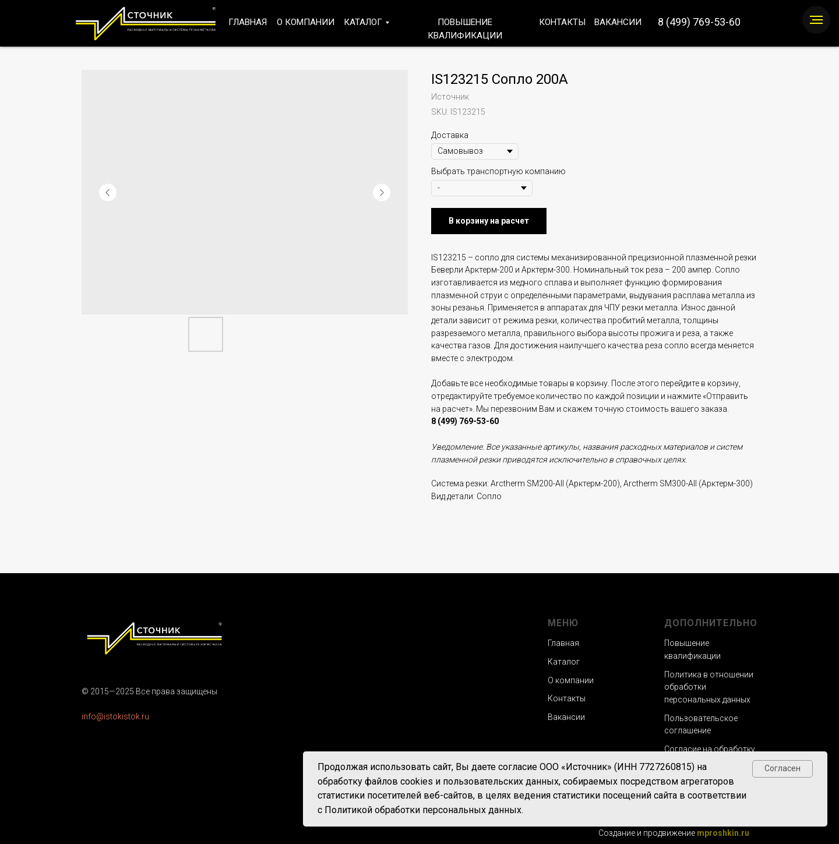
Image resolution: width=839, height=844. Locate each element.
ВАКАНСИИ (617, 22)
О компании (571, 680)
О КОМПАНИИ (305, 22)
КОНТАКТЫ (562, 22)
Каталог (564, 661)
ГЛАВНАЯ (247, 22)
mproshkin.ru (723, 833)
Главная (563, 643)
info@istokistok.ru (115, 716)
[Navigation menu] (816, 20)
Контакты (567, 698)
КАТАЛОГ (363, 22)
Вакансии (566, 717)
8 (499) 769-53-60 (699, 22)
